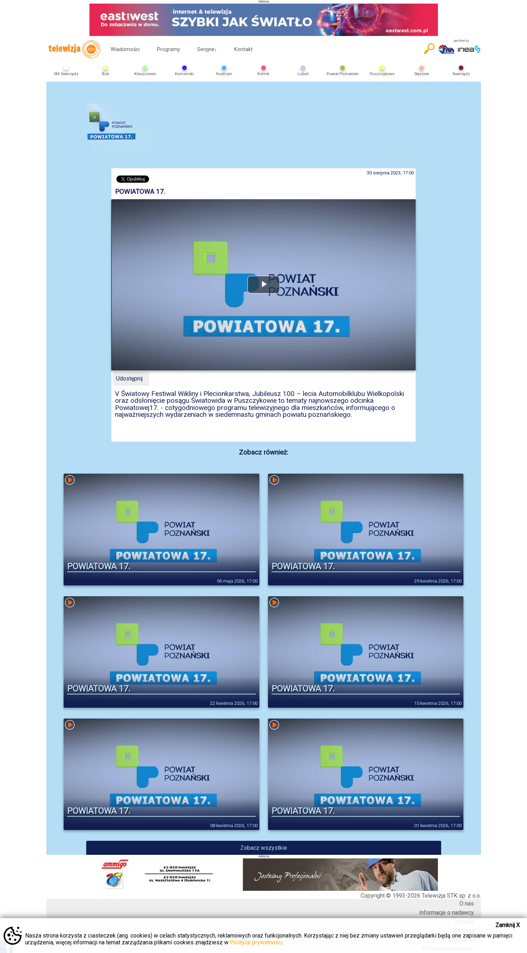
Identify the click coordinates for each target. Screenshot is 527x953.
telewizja (74, 49)
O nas (466, 903)
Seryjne (207, 49)
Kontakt (243, 49)
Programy (168, 49)
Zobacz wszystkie (263, 847)
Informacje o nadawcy (446, 912)
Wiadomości (125, 49)
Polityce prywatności (256, 942)
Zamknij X (507, 925)
